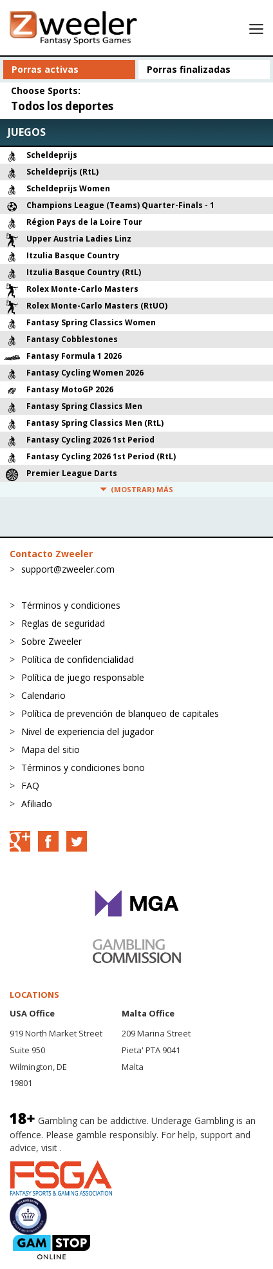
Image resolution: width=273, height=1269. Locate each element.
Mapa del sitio (50, 749)
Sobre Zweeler (51, 641)
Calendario (43, 695)
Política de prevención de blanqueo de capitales (120, 713)
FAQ (30, 785)
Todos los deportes (62, 106)
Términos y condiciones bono (83, 767)
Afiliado (36, 803)
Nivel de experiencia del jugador (87, 731)
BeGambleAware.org (107, 1147)
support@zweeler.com (68, 569)
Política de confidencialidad (77, 659)
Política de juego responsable (82, 677)
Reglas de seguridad (63, 623)
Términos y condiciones (70, 605)
